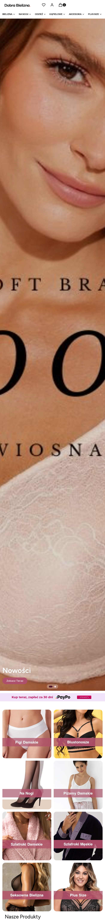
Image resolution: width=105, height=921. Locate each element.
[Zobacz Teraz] (14, 681)
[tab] (50, 686)
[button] (60, 5)
